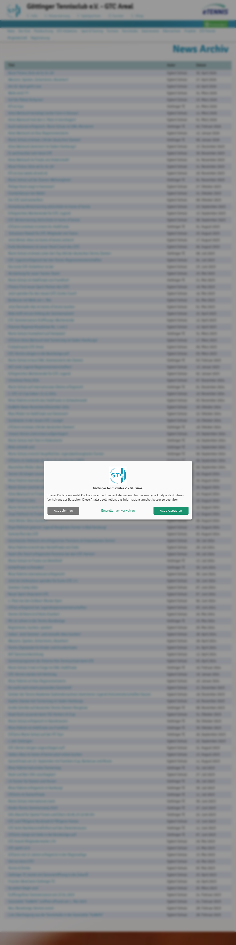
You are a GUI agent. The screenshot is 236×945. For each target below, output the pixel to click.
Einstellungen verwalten (118, 510)
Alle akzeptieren (171, 510)
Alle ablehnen (63, 510)
